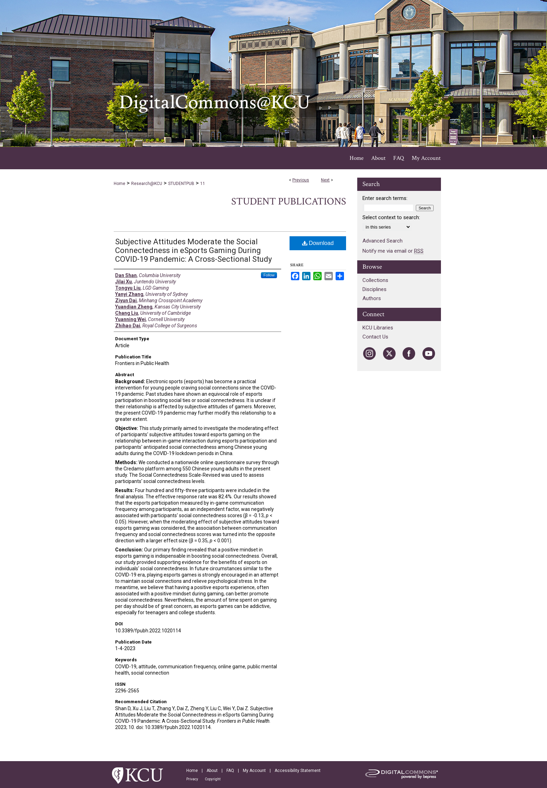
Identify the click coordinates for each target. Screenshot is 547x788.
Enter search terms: (384, 198)
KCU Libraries (377, 328)
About (212, 770)
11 (202, 183)
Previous (300, 180)
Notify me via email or (393, 251)
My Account (254, 770)
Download (318, 243)
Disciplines (374, 289)
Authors (371, 298)
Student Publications (288, 201)
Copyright (212, 779)
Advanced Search (382, 241)
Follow (269, 275)
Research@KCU (146, 183)
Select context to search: (391, 217)
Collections (375, 280)
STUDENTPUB (181, 183)
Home (119, 183)
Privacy (192, 779)
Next (325, 180)
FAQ (230, 770)
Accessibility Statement (298, 770)
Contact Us (375, 337)
